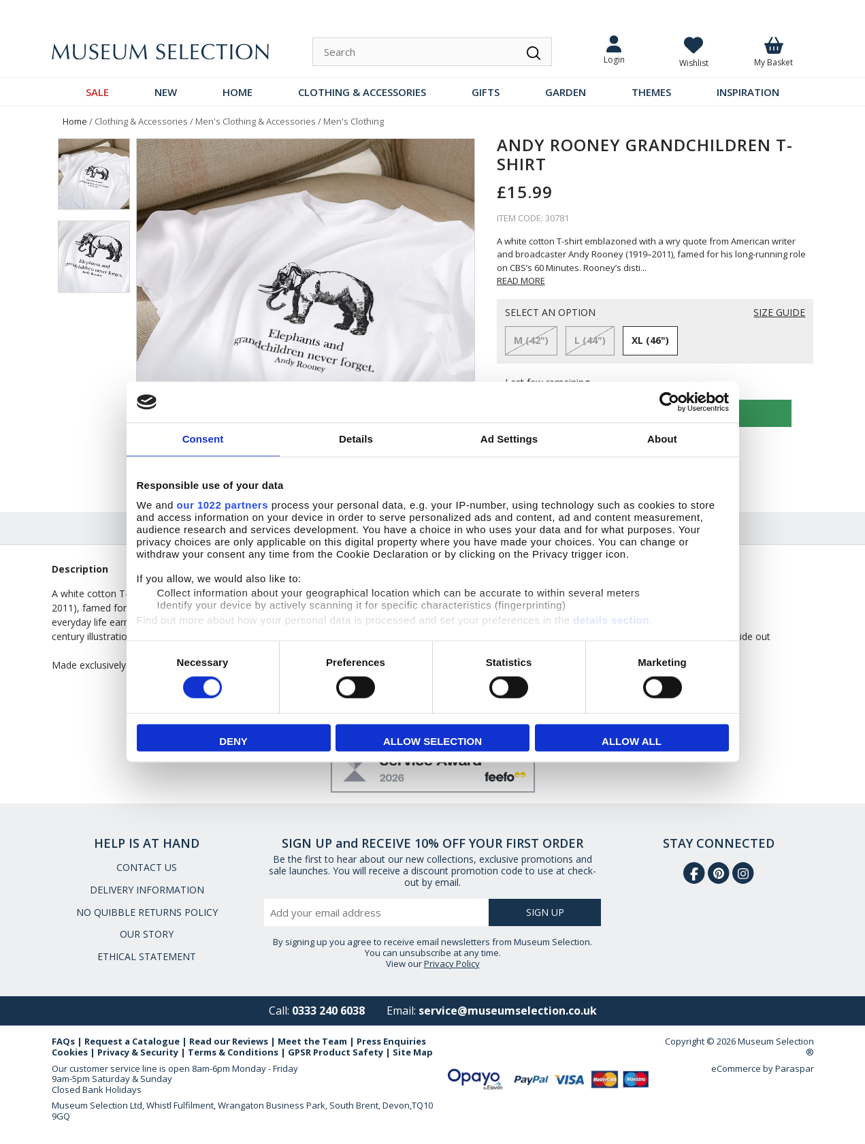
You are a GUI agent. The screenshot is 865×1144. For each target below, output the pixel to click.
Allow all (632, 742)
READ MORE (521, 280)
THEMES (651, 92)
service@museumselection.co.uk (508, 1010)
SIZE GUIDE (779, 313)
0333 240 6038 (328, 1010)
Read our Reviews (228, 1041)
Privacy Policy (452, 963)
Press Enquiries (391, 1041)
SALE (97, 92)
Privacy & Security (137, 1052)
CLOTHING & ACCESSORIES (362, 92)
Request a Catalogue (132, 1041)
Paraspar (794, 1068)
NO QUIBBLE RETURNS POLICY (147, 912)
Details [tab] (356, 439)
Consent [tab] (203, 439)
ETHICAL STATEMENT (146, 956)
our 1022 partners (222, 505)
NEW (165, 92)
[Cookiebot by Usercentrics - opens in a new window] (669, 402)
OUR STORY (147, 933)
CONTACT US (146, 867)
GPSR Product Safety (335, 1052)
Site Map (413, 1052)
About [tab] (662, 439)
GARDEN (565, 92)
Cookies (70, 1052)
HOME (237, 92)
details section (611, 620)
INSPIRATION (748, 92)
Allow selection (432, 742)
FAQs (63, 1041)
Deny (233, 742)
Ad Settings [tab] (509, 439)
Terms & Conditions (233, 1052)
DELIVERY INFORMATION (147, 889)
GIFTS (486, 92)
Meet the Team (312, 1041)
